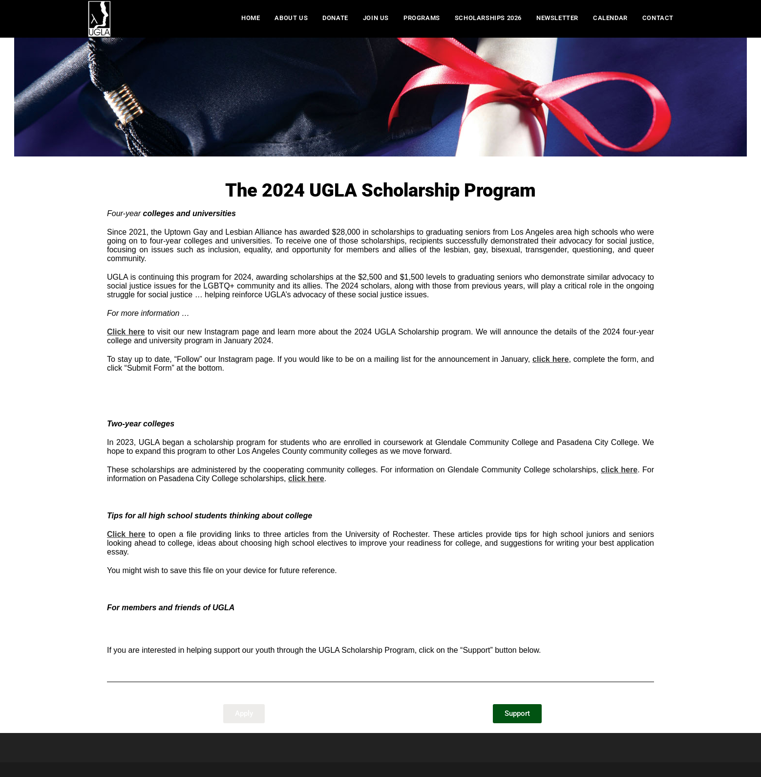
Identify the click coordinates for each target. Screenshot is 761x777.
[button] (244, 713)
